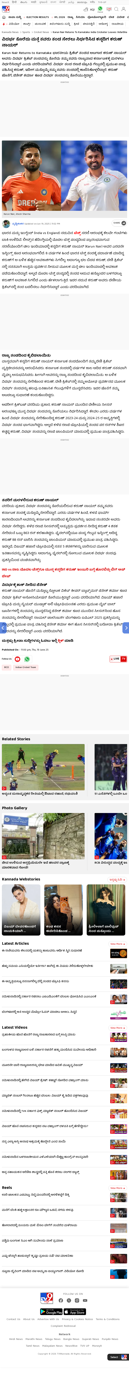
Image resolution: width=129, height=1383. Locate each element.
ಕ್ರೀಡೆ (76, 24)
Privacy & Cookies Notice (77, 1319)
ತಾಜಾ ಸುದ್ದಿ (14, 17)
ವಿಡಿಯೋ (14, 24)
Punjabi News (110, 1339)
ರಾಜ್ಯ (70, 17)
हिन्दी (14, 2)
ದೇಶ (111, 17)
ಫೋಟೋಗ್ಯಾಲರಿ (96, 17)
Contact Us (13, 1319)
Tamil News (32, 1346)
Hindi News (16, 1339)
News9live (71, 1346)
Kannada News (10, 32)
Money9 (97, 1346)
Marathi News (33, 1339)
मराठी (33, 2)
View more (117, 944)
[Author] (6, 224)
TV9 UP (84, 1346)
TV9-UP (102, 2)
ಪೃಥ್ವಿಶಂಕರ (18, 224)
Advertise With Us (48, 1319)
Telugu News (53, 1339)
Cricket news (41, 32)
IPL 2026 (59, 17)
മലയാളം (82, 2)
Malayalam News (52, 1346)
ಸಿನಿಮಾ (80, 17)
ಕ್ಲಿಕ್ (61, 641)
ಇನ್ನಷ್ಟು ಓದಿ (117, 880)
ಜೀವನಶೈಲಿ (89, 24)
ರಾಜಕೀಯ (118, 24)
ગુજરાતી (43, 2)
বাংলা (53, 2)
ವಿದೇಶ (120, 17)
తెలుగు (24, 2)
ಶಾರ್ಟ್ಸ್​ (27, 24)
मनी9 (92, 2)
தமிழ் (71, 2)
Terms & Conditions (108, 1319)
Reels (7, 1188)
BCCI (6, 667)
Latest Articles (15, 944)
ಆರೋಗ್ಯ (103, 24)
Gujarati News (90, 1339)
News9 (5, 2)
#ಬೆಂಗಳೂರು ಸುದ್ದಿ (60, 24)
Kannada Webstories (21, 879)
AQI (92, 9)
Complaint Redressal (63, 1326)
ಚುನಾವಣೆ (40, 24)
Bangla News (71, 1339)
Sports (26, 32)
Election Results (38, 17)
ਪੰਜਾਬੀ (62, 2)
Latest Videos (14, 1027)
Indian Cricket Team (26, 667)
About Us (29, 1319)
